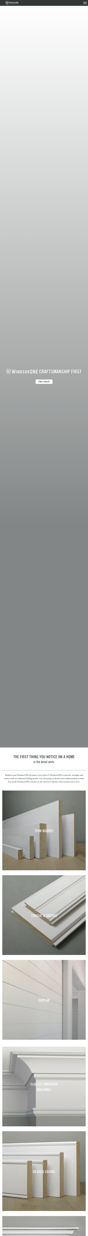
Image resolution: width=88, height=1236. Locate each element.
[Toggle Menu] (85, 3)
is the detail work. (44, 762)
